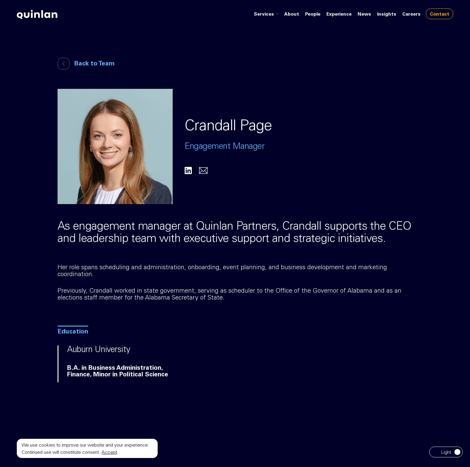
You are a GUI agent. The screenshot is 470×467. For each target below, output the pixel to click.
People (312, 14)
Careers (411, 14)
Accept (109, 452)
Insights (386, 14)
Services (267, 14)
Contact (439, 14)
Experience (339, 14)
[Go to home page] (37, 14)
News (364, 14)
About (291, 14)
